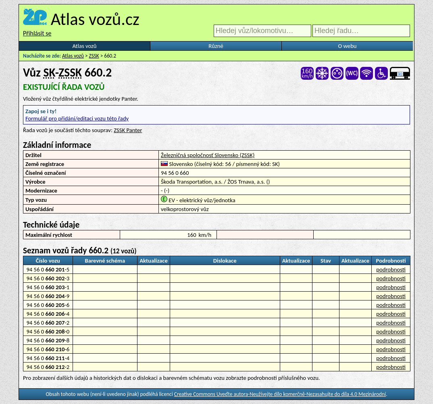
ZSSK (94, 55)
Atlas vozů (85, 46)
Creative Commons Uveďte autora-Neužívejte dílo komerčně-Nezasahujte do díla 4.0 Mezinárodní (280, 394)
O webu (347, 46)
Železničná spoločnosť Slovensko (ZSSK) (207, 155)
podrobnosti (391, 269)
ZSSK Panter (128, 130)
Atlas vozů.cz (95, 18)
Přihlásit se (37, 33)
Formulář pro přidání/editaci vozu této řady (77, 118)
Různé (215, 46)
